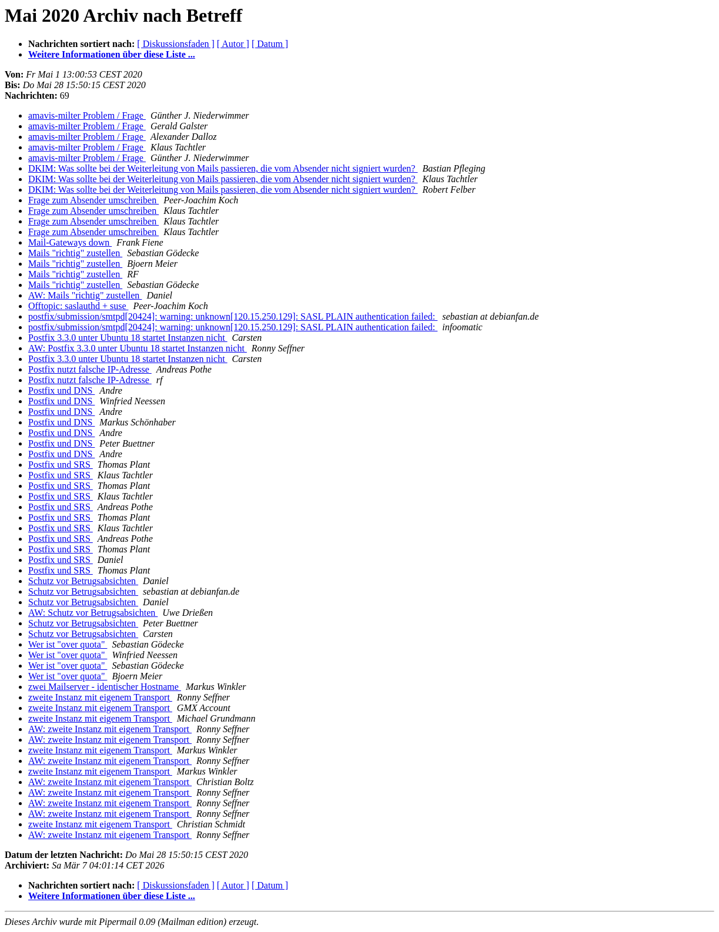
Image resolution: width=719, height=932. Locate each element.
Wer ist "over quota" (67, 644)
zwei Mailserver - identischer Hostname (104, 687)
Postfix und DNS (61, 390)
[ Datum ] (270, 44)
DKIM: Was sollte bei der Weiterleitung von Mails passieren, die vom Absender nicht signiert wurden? (222, 168)
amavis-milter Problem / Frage (87, 115)
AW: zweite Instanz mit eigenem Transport (110, 729)
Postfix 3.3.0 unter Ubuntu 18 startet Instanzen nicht (128, 338)
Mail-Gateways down (70, 242)
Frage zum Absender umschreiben (93, 200)
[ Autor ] (233, 44)
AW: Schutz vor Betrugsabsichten (93, 613)
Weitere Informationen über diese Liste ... (111, 54)
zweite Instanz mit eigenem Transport (100, 697)
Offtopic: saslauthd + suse (78, 306)
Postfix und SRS (60, 465)
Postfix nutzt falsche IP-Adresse (90, 369)
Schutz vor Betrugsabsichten (83, 581)
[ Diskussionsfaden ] (176, 44)
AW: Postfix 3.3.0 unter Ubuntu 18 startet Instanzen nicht (137, 348)
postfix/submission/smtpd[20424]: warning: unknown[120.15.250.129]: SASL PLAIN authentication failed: (232, 316)
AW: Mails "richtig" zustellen (85, 295)
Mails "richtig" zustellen (75, 253)
